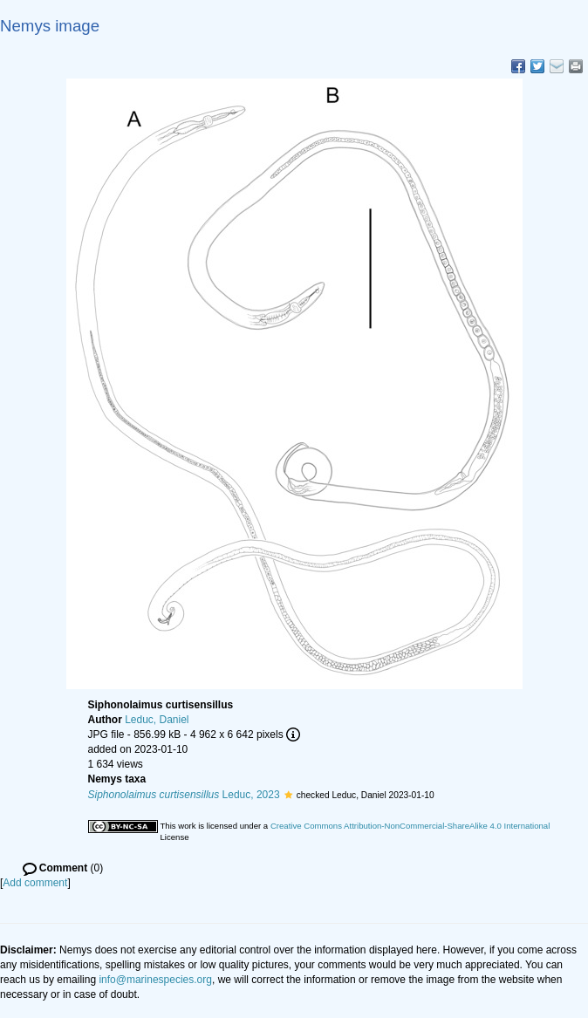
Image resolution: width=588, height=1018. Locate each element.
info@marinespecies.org (155, 980)
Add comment (35, 883)
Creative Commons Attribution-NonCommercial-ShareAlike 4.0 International (410, 825)
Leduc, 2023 (184, 795)
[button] (288, 794)
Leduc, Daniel (156, 720)
